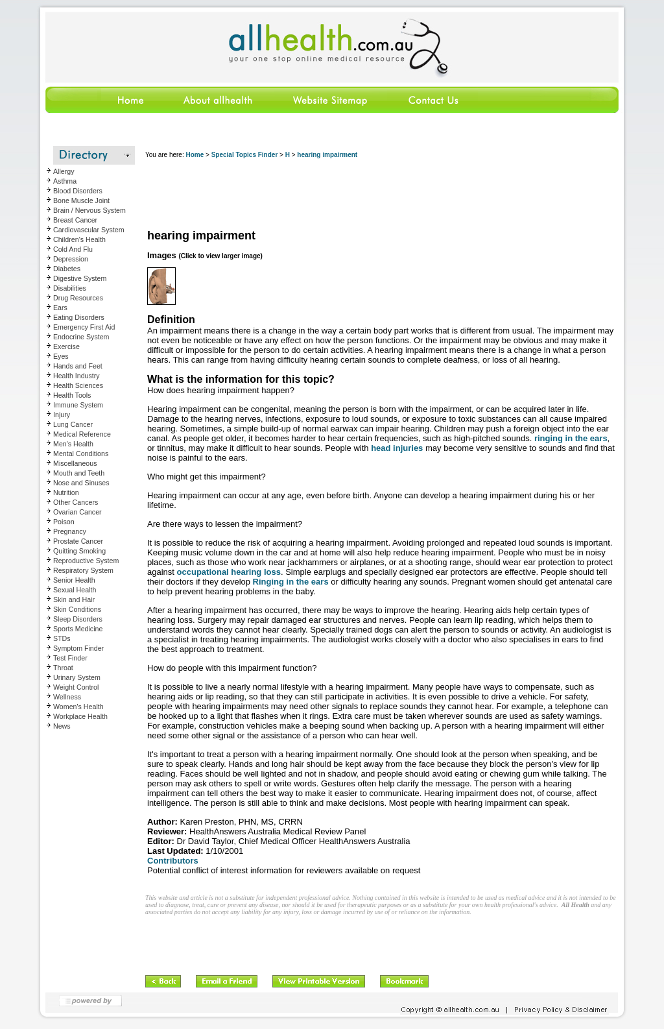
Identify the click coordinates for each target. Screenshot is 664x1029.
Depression (70, 259)
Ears (60, 307)
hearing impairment (327, 154)
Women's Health (78, 706)
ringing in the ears (571, 438)
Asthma (65, 181)
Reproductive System (86, 560)
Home (194, 154)
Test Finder (70, 658)
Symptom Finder (78, 648)
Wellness (67, 697)
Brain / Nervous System (89, 210)
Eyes (61, 356)
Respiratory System (83, 570)
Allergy (64, 171)
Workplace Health (80, 716)
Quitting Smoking (79, 551)
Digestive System (79, 278)
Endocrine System (81, 337)
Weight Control (76, 687)
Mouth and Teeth (78, 473)
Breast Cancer (75, 220)
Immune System (78, 405)
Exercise (66, 346)
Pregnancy (69, 531)
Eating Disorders (78, 317)
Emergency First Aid (84, 327)
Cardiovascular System (88, 230)
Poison (64, 522)
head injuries (397, 448)
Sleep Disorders (77, 619)
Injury (61, 414)
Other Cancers (75, 502)
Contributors (172, 861)
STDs (62, 638)
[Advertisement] (381, 194)
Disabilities (69, 288)
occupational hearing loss (229, 572)
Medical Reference (82, 434)
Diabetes (66, 268)
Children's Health (79, 239)
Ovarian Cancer (77, 512)
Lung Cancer (73, 424)
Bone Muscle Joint (81, 200)
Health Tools (72, 395)
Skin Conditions (77, 609)
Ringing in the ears (291, 582)
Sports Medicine (77, 629)
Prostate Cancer (78, 541)
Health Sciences (78, 385)
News (62, 726)
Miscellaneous (75, 463)
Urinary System (77, 677)
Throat (63, 668)
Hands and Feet (77, 366)
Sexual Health (74, 590)
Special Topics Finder (244, 154)
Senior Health (74, 580)
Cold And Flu (73, 249)
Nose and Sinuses (81, 483)
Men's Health (73, 444)
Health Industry (76, 376)
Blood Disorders (77, 191)
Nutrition (66, 492)
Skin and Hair (74, 599)
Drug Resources (78, 298)
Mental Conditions (80, 453)
